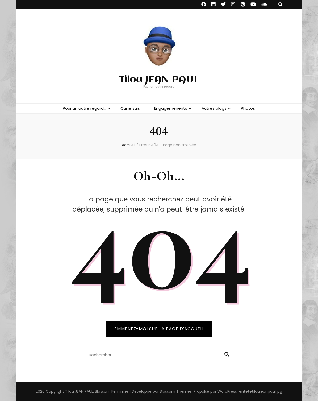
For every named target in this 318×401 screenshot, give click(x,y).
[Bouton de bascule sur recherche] (280, 4)
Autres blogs (214, 108)
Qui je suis (130, 108)
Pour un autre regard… (84, 108)
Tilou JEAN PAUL (159, 80)
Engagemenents (170, 108)
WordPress (227, 391)
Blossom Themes (176, 391)
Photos (248, 108)
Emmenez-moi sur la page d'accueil (159, 329)
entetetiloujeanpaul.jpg (260, 391)
